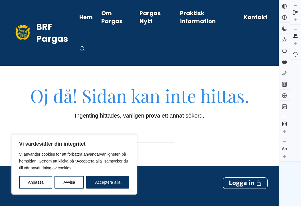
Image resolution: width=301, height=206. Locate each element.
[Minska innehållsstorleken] (284, 117)
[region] (74, 164)
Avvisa (69, 182)
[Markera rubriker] (284, 84)
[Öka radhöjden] (284, 180)
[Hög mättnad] (284, 61)
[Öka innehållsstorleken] (284, 131)
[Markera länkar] (284, 72)
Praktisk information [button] (198, 17)
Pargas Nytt (150, 17)
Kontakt (256, 17)
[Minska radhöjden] (284, 166)
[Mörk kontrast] (284, 28)
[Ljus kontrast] (284, 39)
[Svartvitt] (284, 17)
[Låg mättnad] (284, 50)
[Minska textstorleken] (284, 141)
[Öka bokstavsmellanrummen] (295, 19)
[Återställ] (295, 29)
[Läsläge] (284, 106)
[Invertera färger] (284, 5)
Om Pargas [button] (111, 17)
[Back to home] (45, 33)
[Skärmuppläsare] (284, 95)
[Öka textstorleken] (284, 156)
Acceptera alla (107, 182)
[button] (82, 48)
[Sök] (139, 137)
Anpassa (35, 182)
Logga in (245, 180)
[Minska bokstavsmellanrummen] (295, 5)
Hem (86, 17)
